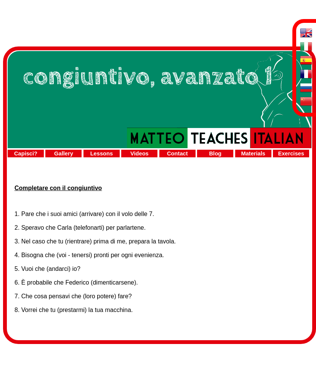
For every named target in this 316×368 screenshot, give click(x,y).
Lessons (101, 153)
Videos (139, 153)
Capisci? (25, 153)
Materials (253, 153)
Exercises (291, 153)
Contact (177, 153)
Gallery (63, 153)
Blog (215, 153)
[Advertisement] (158, 20)
